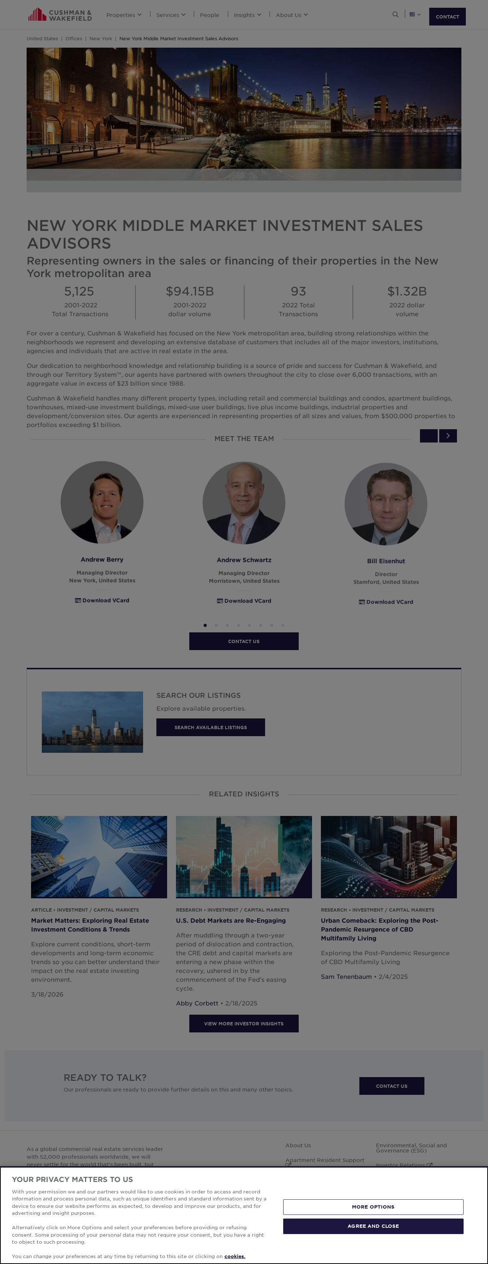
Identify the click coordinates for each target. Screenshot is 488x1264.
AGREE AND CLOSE (373, 1226)
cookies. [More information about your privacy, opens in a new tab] (234, 1256)
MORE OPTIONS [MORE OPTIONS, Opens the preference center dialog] (373, 1207)
